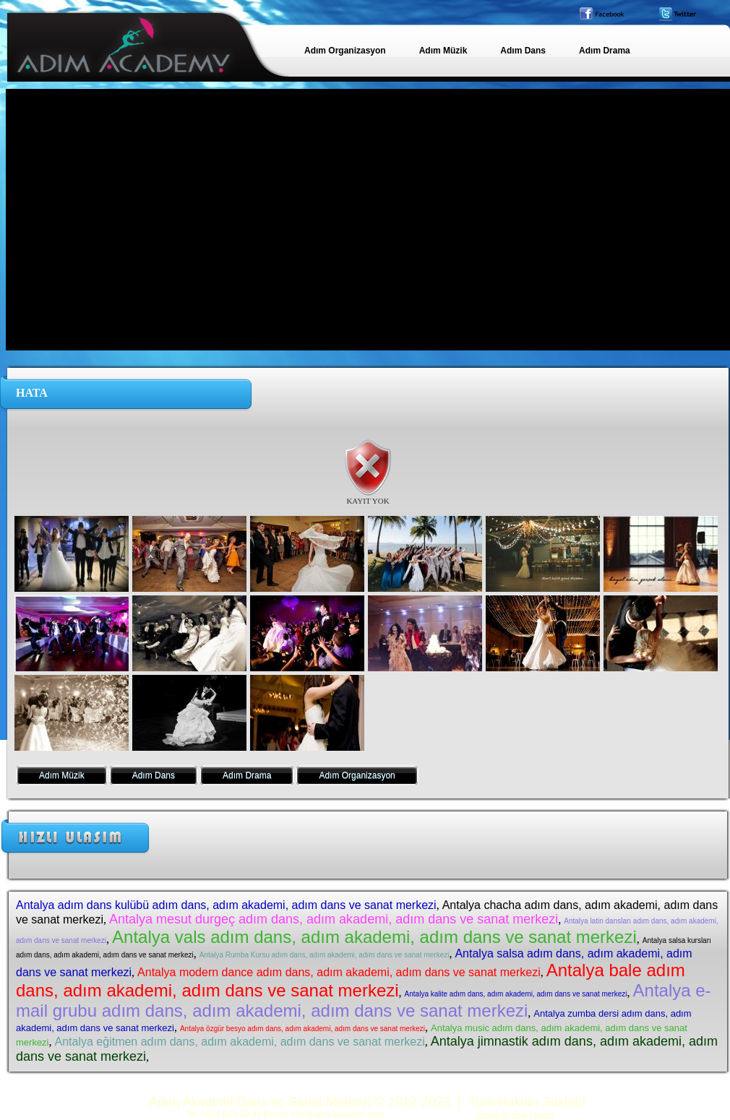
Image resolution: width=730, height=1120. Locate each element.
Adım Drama (247, 775)
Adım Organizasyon (357, 775)
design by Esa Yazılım (515, 1114)
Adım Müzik (62, 775)
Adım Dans (153, 775)
